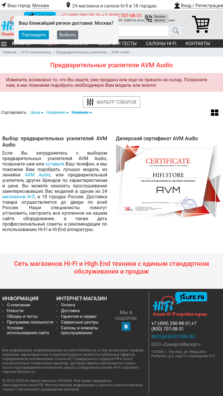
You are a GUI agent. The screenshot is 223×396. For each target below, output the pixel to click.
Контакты (198, 43)
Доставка (70, 310)
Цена (35, 112)
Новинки (80, 112)
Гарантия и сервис (79, 316)
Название (55, 112)
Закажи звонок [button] (159, 18)
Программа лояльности (30, 322)
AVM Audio (38, 175)
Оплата (68, 305)
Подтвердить (33, 34)
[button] (198, 5)
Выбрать (68, 34)
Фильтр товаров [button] (111, 102)
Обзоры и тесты (22, 316)
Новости (15, 310)
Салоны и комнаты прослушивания (79, 330)
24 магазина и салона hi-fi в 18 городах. (111, 6)
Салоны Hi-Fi (161, 43)
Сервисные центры (79, 322)
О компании (18, 305)
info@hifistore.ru (173, 336)
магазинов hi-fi (18, 196)
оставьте (54, 164)
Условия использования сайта (28, 330)
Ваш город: (24, 6)
